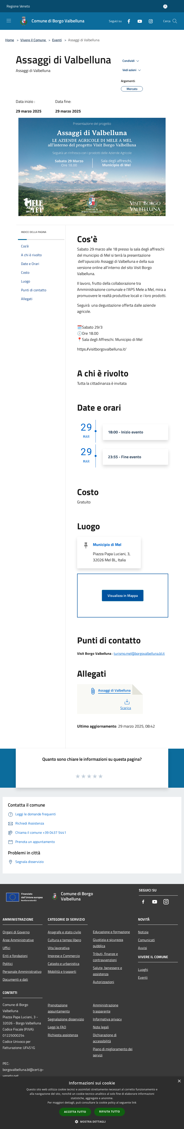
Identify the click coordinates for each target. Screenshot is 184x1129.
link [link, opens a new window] (134, 1102)
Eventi (57, 40)
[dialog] (92, 1103)
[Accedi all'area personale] (165, 6)
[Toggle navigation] (8, 20)
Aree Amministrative (18, 940)
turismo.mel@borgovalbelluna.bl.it (139, 653)
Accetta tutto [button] (75, 1112)
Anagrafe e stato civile (64, 932)
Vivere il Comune (33, 40)
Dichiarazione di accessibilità (105, 1038)
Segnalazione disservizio (66, 1019)
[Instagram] (149, 21)
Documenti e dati (15, 979)
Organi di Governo (16, 932)
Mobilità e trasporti (62, 971)
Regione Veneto (18, 6)
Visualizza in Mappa (123, 595)
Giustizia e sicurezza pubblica (108, 942)
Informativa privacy (107, 1019)
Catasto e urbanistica (63, 963)
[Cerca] (174, 21)
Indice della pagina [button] (33, 232)
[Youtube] (138, 21)
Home (9, 40)
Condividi (131, 61)
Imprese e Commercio (64, 955)
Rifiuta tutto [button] (109, 1111)
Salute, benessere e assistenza (107, 971)
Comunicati (146, 940)
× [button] (179, 1081)
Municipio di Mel (107, 545)
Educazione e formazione (111, 931)
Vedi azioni (132, 70)
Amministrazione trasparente (105, 1008)
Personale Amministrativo (22, 971)
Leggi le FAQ (57, 1027)
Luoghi (143, 969)
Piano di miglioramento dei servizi (113, 1052)
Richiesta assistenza (63, 1035)
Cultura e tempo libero (64, 940)
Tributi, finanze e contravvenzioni (105, 957)
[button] (92, 1121)
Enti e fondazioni (15, 955)
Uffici (6, 947)
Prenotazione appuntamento (59, 1008)
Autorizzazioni (103, 981)
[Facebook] (127, 21)
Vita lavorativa (58, 947)
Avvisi (142, 947)
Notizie (143, 932)
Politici (8, 963)
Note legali (101, 1027)
